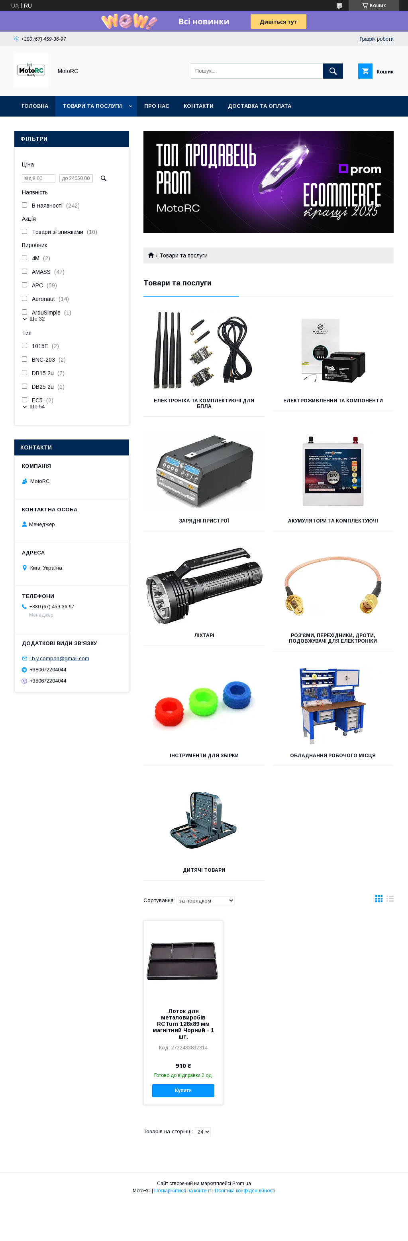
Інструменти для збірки (204, 755)
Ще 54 (37, 407)
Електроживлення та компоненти (333, 401)
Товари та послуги (92, 106)
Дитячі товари (204, 870)
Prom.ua (241, 1183)
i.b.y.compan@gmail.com (59, 658)
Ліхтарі (204, 635)
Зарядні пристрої (204, 521)
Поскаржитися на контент (182, 1190)
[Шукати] (333, 71)
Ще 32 (37, 319)
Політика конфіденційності (245, 1190)
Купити (183, 1090)
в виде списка (390, 900)
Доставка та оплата (259, 106)
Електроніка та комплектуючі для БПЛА (204, 403)
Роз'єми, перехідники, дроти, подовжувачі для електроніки (333, 638)
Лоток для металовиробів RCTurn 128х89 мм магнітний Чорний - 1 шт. (183, 1024)
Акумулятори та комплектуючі (333, 521)
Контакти (199, 106)
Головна (35, 106)
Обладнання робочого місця (333, 755)
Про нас (156, 106)
